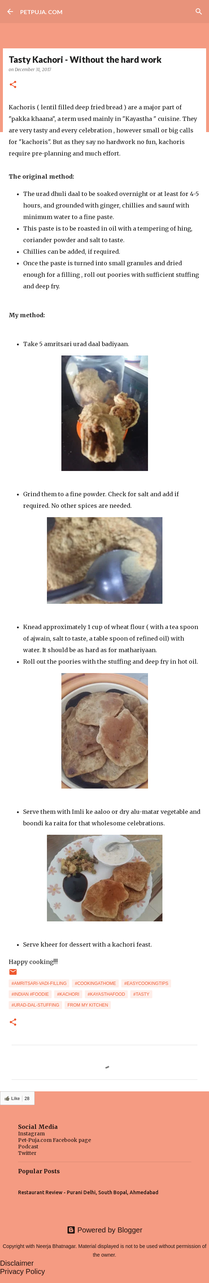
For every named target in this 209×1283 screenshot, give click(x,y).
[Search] (199, 11)
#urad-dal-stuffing (35, 1005)
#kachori (68, 994)
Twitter (27, 1153)
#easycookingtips (146, 983)
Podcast (28, 1146)
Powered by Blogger (105, 1230)
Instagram (31, 1133)
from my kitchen (88, 1005)
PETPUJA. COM (41, 11)
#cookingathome (95, 983)
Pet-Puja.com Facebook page (54, 1140)
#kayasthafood (106, 994)
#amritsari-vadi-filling (39, 983)
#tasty (141, 994)
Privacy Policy (22, 1271)
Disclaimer (17, 1263)
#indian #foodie (30, 994)
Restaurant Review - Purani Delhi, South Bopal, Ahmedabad (88, 1192)
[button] (13, 85)
